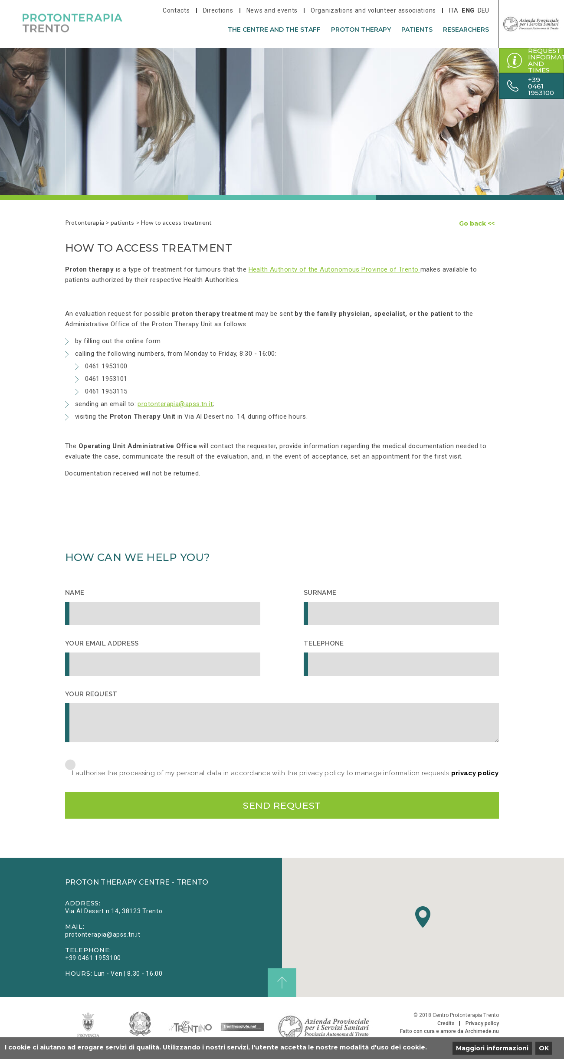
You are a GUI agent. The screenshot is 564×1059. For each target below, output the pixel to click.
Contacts (176, 10)
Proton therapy (361, 29)
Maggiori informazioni (492, 1048)
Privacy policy (482, 1025)
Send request (282, 806)
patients (417, 29)
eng (468, 10)
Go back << (477, 223)
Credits (446, 1025)
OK (544, 1048)
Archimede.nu (482, 1033)
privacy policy (474, 773)
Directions (218, 10)
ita (453, 10)
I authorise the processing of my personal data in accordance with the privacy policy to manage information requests (285, 773)
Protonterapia (84, 222)
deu (483, 10)
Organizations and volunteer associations (373, 10)
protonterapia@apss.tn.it (175, 404)
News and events (272, 10)
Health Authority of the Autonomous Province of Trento (334, 269)
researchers (466, 29)
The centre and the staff (274, 29)
